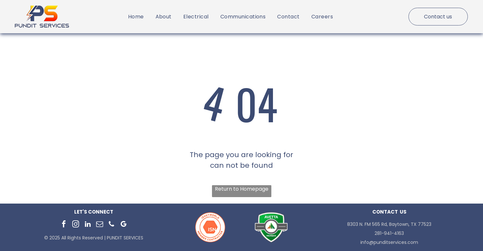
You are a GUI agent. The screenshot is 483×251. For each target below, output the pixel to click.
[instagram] (76, 225)
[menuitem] (136, 17)
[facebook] (64, 225)
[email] (100, 225)
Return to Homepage (241, 189)
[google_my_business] (123, 225)
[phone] (111, 225)
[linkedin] (88, 225)
